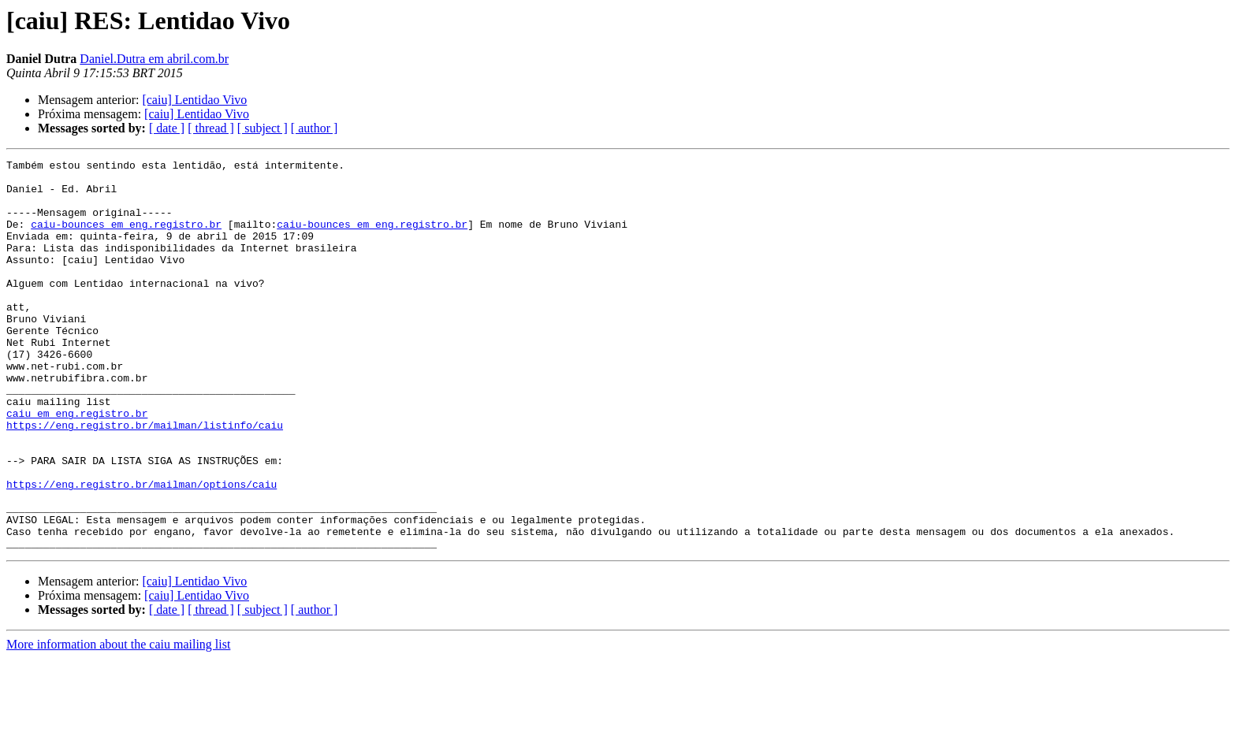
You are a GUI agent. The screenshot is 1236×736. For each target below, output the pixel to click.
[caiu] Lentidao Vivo (194, 99)
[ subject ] (262, 128)
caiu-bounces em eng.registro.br (126, 238)
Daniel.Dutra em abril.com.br (154, 58)
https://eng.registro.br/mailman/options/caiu (141, 550)
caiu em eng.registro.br (76, 465)
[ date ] (166, 128)
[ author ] (314, 128)
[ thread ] (211, 128)
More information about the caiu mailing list (118, 722)
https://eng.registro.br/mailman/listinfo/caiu (144, 479)
